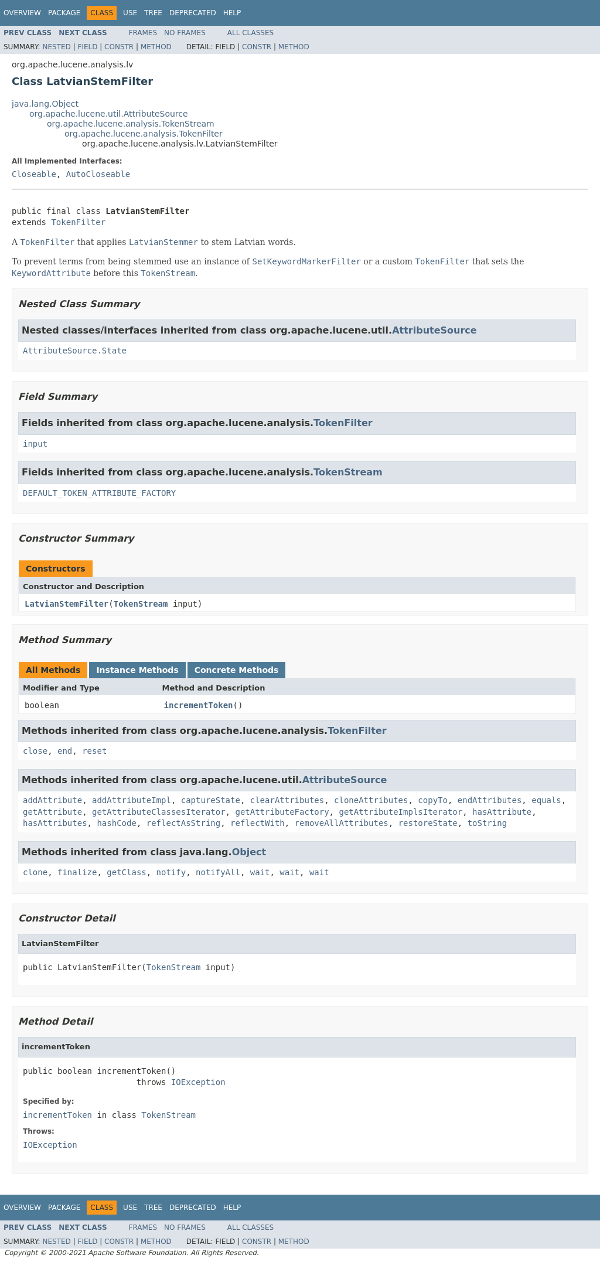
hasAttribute (501, 812)
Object (249, 852)
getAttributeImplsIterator (400, 812)
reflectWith (257, 823)
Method (156, 47)
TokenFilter (78, 222)
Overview (22, 13)
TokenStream (348, 472)
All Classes (250, 33)
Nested (56, 47)
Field (87, 47)
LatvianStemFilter (66, 603)
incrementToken (198, 705)
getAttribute (52, 812)
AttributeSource (434, 330)
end (64, 751)
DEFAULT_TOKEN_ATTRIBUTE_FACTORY (99, 493)
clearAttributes (287, 800)
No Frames (185, 33)
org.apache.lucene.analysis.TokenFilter (143, 133)
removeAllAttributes (341, 823)
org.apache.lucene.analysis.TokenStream (130, 123)
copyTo (433, 800)
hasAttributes (55, 823)
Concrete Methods (237, 670)
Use (130, 13)
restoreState (428, 823)
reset (94, 751)
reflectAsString (183, 823)
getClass (126, 872)
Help (232, 13)
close (35, 751)
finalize (77, 872)
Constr (119, 47)
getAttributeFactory (282, 812)
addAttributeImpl (131, 800)
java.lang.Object (45, 103)
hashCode (116, 823)
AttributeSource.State (75, 350)
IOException (198, 1082)
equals (546, 800)
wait (260, 872)
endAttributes (490, 800)
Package (64, 13)
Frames (143, 33)
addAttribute (52, 800)
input (35, 443)
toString (487, 823)
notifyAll (218, 872)
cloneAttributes (371, 800)
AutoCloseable (98, 174)
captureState (210, 800)
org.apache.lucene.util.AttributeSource (108, 113)
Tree (153, 13)
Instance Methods (137, 670)
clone (35, 872)
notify (171, 872)
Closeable (34, 174)
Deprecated (192, 13)
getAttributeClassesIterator (159, 812)
